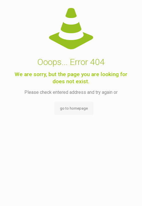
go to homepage (74, 108)
